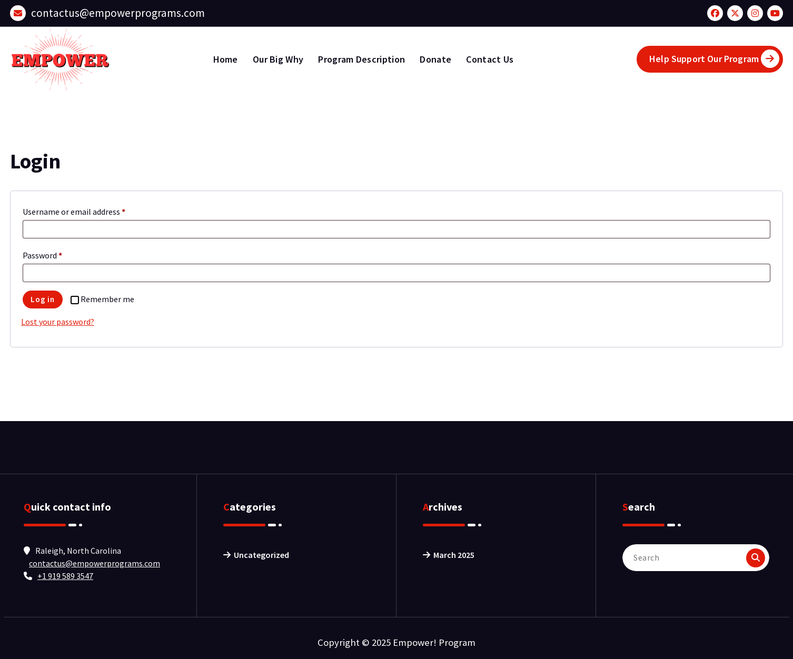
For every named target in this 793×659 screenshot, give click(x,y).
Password (45, 255)
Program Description (361, 59)
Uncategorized (261, 555)
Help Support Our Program (714, 58)
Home (225, 59)
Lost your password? (57, 321)
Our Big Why (278, 59)
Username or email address (76, 211)
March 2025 (453, 555)
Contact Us (489, 59)
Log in (43, 299)
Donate (435, 59)
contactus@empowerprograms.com (118, 13)
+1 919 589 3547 (65, 576)
